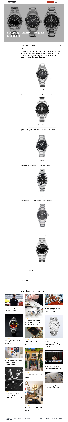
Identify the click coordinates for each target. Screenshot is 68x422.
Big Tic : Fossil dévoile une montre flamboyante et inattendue (13, 341)
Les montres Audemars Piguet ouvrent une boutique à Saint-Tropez (33, 375)
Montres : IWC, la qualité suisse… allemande (35, 275)
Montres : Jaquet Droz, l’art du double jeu (35, 277)
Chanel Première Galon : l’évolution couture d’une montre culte (32, 342)
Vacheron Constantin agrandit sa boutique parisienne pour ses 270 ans (34, 408)
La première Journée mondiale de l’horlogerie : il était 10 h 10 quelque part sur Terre (34, 322)
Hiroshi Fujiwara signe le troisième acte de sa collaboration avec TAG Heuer (13, 395)
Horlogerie (9, 29)
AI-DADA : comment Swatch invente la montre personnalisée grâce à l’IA (13, 362)
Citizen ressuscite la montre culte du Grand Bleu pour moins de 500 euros (53, 309)
